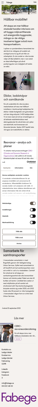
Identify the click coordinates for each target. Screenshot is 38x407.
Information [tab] (19, 168)
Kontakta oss (6, 350)
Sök (35, 2)
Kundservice (6, 355)
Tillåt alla (19, 231)
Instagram (5, 372)
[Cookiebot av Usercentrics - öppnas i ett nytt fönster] (27, 162)
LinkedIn (5, 369)
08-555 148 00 (7, 386)
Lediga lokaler (7, 352)
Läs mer (18, 339)
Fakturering (6, 361)
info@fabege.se (8, 383)
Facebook (5, 375)
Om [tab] (31, 168)
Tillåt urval (19, 237)
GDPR (4, 364)
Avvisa (19, 243)
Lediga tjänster (7, 358)
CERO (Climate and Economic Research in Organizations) (18, 153)
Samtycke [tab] (6, 168)
